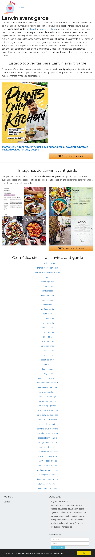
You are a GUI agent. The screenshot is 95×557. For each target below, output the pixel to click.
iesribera (21, 8)
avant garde (31, 29)
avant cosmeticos (47, 29)
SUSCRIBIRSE (58, 548)
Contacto (8, 502)
